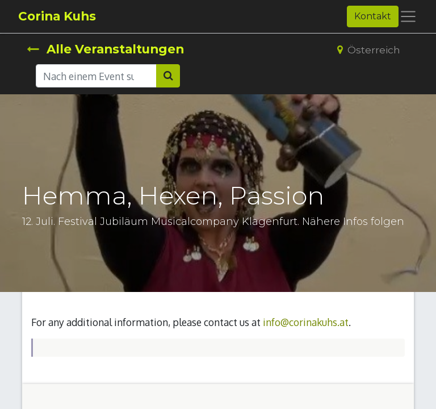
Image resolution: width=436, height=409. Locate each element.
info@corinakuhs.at (306, 322)
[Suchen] (168, 75)
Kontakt (372, 16)
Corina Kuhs (57, 16)
